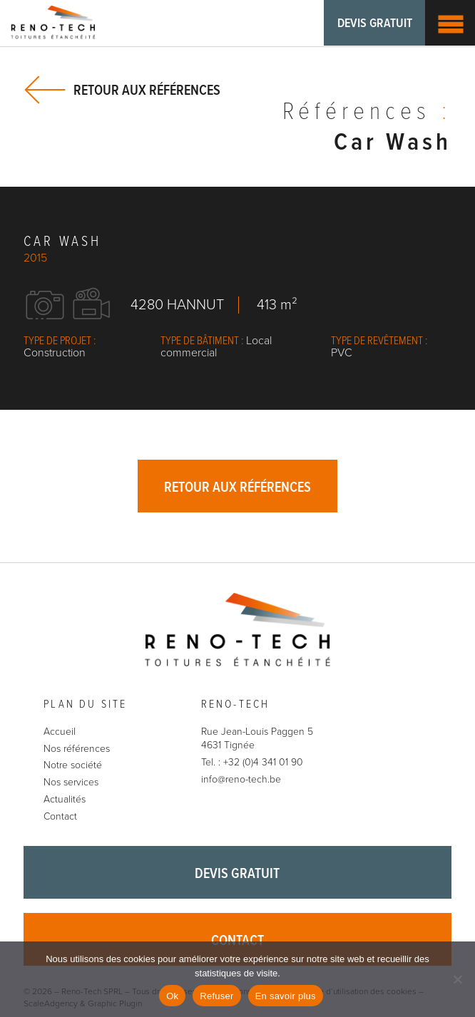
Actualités (65, 799)
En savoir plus (285, 996)
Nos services (71, 782)
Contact (60, 816)
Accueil (60, 732)
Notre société (73, 766)
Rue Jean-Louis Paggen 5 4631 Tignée (257, 739)
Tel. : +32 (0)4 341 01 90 (252, 762)
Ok (172, 996)
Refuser (216, 996)
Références (366, 113)
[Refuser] (457, 979)
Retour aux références (146, 90)
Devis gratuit (374, 24)
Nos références (77, 749)
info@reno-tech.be (241, 779)
